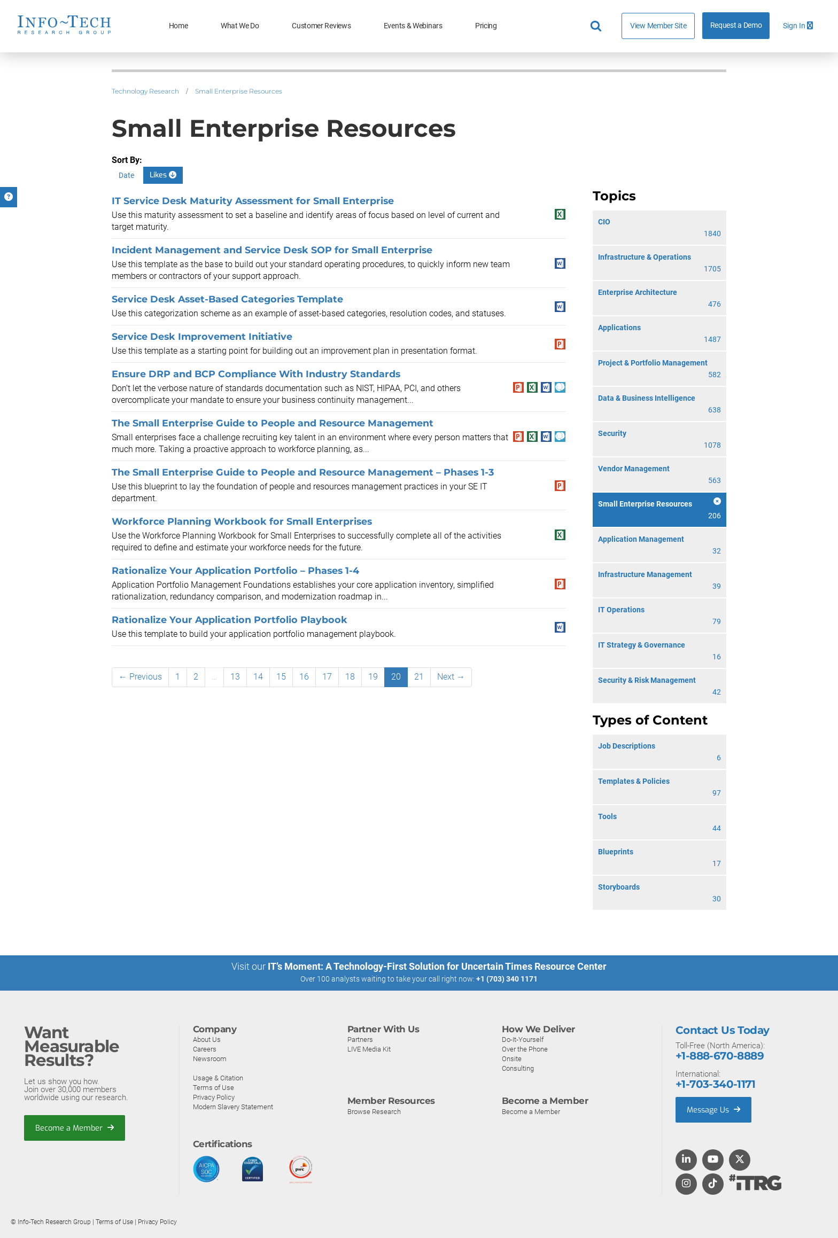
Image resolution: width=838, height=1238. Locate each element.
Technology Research (145, 91)
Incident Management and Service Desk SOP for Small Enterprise (272, 249)
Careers (204, 1049)
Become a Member (75, 1128)
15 (281, 677)
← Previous (140, 677)
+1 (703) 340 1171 (507, 979)
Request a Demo (736, 25)
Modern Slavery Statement (233, 1106)
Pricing (486, 25)
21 (419, 677)
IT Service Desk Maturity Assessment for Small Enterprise (253, 200)
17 (327, 677)
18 (350, 677)
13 (235, 677)
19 (373, 677)
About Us (207, 1039)
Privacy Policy (214, 1097)
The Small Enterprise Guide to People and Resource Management (272, 423)
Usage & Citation (218, 1077)
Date (126, 175)
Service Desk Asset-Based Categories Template (227, 299)
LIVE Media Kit (369, 1049)
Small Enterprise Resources (238, 91)
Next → (451, 677)
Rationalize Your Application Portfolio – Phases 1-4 (235, 570)
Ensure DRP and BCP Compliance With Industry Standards (256, 373)
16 (304, 677)
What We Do (240, 25)
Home (178, 25)
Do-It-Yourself (523, 1039)
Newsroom (210, 1058)
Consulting (518, 1068)
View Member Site (658, 25)
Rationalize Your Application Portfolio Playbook (229, 619)
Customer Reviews (321, 25)
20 (396, 677)
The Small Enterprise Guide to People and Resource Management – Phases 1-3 (303, 472)
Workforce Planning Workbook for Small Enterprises (242, 521)
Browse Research (374, 1111)
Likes (163, 175)
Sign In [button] (798, 25)
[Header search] (597, 26)
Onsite (512, 1058)
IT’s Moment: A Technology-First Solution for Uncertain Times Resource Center (437, 966)
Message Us (715, 1109)
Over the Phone (525, 1049)
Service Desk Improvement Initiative (202, 336)
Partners (360, 1039)
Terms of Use (213, 1087)
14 (258, 677)
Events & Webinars (413, 25)
